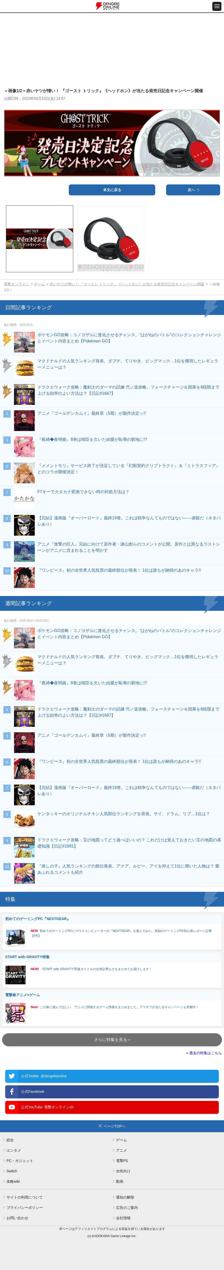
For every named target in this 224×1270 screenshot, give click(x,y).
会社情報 (123, 1218)
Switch (11, 1171)
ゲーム (39, 284)
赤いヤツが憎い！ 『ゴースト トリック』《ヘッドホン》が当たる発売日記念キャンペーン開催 (127, 284)
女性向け (123, 1171)
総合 (10, 1140)
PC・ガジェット (19, 1161)
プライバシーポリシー (24, 1208)
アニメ (121, 1150)
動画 (119, 1181)
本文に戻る (112, 190)
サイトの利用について (24, 1197)
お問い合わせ (17, 1218)
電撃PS (122, 1161)
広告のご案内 (127, 1208)
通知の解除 (125, 1197)
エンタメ (13, 1150)
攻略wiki (13, 1181)
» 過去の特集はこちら (204, 1053)
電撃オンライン (16, 284)
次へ (191, 190)
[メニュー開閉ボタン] (216, 6)
